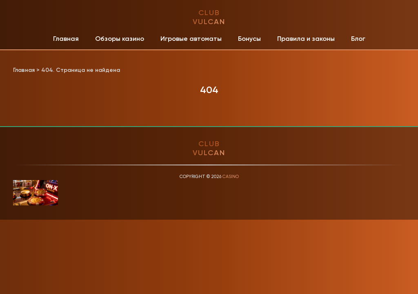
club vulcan (209, 17)
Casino (230, 176)
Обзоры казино (119, 38)
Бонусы (249, 38)
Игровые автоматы (191, 38)
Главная (66, 38)
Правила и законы (306, 38)
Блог (358, 38)
